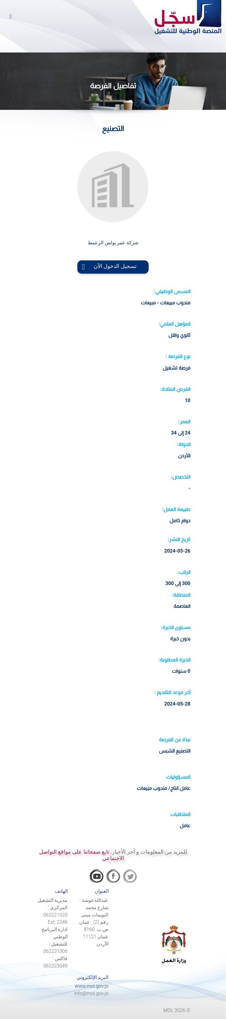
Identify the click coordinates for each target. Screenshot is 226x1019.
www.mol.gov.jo (92, 986)
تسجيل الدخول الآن (113, 266)
